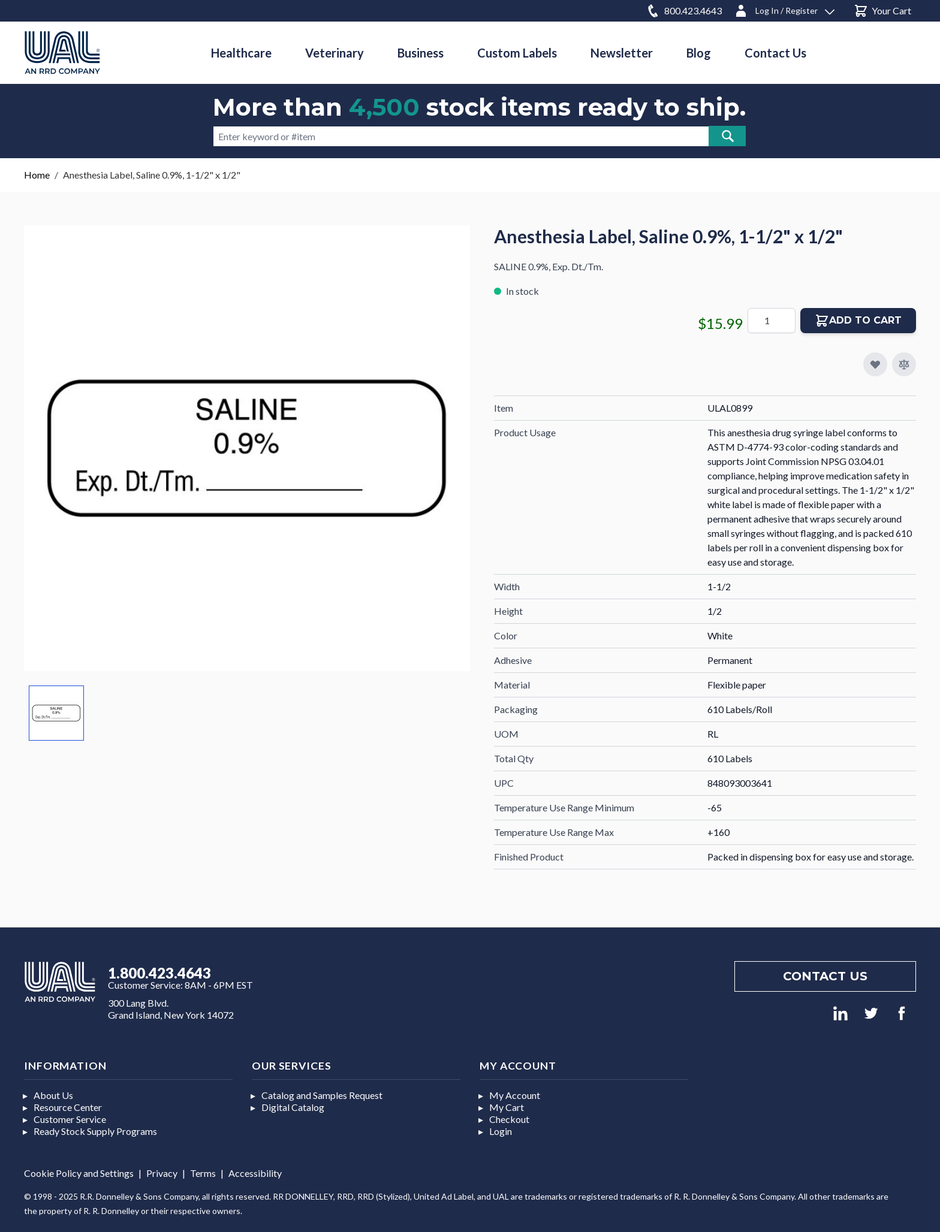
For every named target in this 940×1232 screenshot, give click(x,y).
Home (37, 174)
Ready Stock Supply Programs (95, 1131)
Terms (203, 1173)
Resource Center (68, 1107)
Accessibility (255, 1173)
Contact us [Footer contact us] (825, 976)
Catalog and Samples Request (321, 1095)
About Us (53, 1095)
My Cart (506, 1107)
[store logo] (62, 52)
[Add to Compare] (904, 364)
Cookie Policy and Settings (79, 1173)
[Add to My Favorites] (875, 364)
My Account (514, 1095)
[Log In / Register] (784, 8)
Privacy (161, 1173)
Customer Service (70, 1119)
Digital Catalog (292, 1107)
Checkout (509, 1119)
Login (500, 1131)
